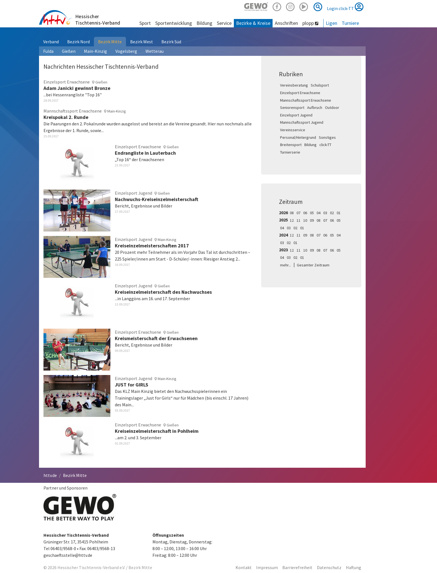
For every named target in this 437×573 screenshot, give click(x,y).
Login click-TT (345, 6)
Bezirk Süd (171, 41)
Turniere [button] (350, 23)
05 (312, 212)
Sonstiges (327, 137)
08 (292, 212)
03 (325, 212)
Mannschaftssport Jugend (301, 122)
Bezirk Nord (78, 41)
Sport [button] (145, 23)
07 (298, 212)
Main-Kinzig (95, 51)
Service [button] (224, 23)
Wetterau (154, 51)
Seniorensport (292, 107)
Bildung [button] (204, 23)
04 (319, 212)
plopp (310, 23)
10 (305, 220)
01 (339, 212)
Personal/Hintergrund (298, 137)
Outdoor (332, 107)
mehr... (285, 265)
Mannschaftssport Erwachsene (305, 100)
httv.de (50, 475)
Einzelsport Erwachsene (300, 92)
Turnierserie (290, 152)
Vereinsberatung (294, 85)
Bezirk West (141, 41)
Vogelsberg (126, 51)
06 (305, 212)
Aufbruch (314, 107)
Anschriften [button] (286, 23)
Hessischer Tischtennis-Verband (97, 19)
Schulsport (320, 85)
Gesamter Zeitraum (313, 265)
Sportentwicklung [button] (173, 23)
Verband (51, 41)
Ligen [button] (331, 23)
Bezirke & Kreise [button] (253, 23)
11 (298, 220)
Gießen (69, 51)
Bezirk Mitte (110, 41)
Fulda (48, 51)
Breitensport (291, 144)
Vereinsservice (292, 129)
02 (332, 212)
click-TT (325, 144)
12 (292, 220)
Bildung (310, 144)
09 (312, 220)
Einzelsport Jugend (296, 115)
